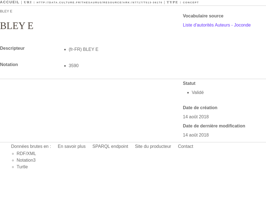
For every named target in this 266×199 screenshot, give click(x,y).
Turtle (22, 166)
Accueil (10, 2)
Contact (185, 146)
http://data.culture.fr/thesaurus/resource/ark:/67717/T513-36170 (99, 2)
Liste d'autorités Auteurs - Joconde (217, 25)
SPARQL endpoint (110, 146)
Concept (191, 2)
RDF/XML (26, 153)
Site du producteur (153, 146)
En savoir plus (72, 146)
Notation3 (26, 160)
